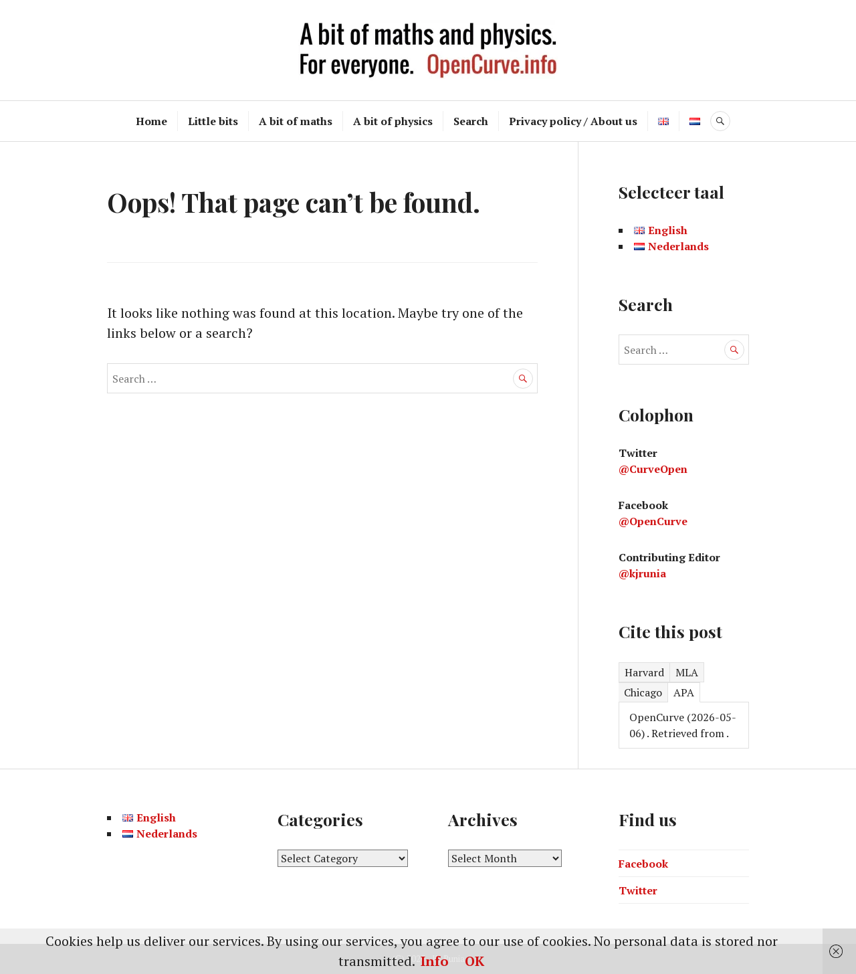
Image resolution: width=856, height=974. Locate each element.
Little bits (213, 121)
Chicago (643, 692)
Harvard (644, 672)
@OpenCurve (653, 521)
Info (435, 961)
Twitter (638, 890)
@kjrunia (642, 573)
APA (683, 692)
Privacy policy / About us (573, 121)
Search (470, 121)
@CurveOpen (653, 469)
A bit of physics (393, 121)
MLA (686, 672)
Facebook (643, 863)
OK (474, 961)
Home (151, 121)
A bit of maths (295, 121)
